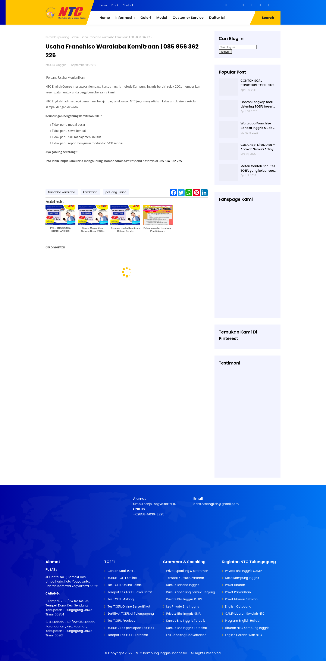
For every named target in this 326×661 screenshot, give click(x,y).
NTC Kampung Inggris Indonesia (162, 653)
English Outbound (238, 606)
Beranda (51, 37)
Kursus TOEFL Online (122, 578)
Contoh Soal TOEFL (121, 571)
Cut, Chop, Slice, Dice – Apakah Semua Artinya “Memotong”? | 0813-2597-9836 (258, 147)
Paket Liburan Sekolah (241, 599)
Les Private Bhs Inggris (182, 606)
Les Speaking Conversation (186, 635)
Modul (161, 17)
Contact (128, 5)
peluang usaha (68, 37)
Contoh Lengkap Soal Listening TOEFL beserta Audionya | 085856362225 (258, 104)
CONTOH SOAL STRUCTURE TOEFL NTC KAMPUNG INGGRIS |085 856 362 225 (258, 82)
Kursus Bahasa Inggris (182, 585)
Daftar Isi (217, 17)
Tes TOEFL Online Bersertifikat (128, 606)
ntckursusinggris (56, 65)
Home (103, 5)
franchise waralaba (61, 192)
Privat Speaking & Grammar (187, 571)
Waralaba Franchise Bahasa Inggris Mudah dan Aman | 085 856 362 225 (258, 125)
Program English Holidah (243, 620)
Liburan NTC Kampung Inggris (247, 628)
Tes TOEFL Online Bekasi (124, 585)
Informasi (123, 17)
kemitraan (90, 192)
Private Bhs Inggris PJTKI (184, 599)
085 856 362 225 (170, 161)
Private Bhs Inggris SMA (183, 613)
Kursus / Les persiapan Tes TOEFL (131, 628)
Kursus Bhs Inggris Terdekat (186, 628)
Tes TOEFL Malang (120, 599)
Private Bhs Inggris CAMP (243, 571)
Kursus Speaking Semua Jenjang (190, 592)
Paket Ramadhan (238, 592)
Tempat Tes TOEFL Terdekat (127, 635)
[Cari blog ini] (238, 47)
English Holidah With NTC (243, 635)
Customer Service (188, 17)
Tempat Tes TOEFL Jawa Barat (129, 592)
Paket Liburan (235, 585)
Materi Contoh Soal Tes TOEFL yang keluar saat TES (258, 168)
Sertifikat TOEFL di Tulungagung (130, 613)
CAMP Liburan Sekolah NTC (245, 613)
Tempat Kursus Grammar (185, 578)
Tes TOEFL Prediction (122, 620)
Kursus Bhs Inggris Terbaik (185, 620)
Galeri (145, 17)
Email (115, 5)
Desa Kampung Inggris (242, 578)
